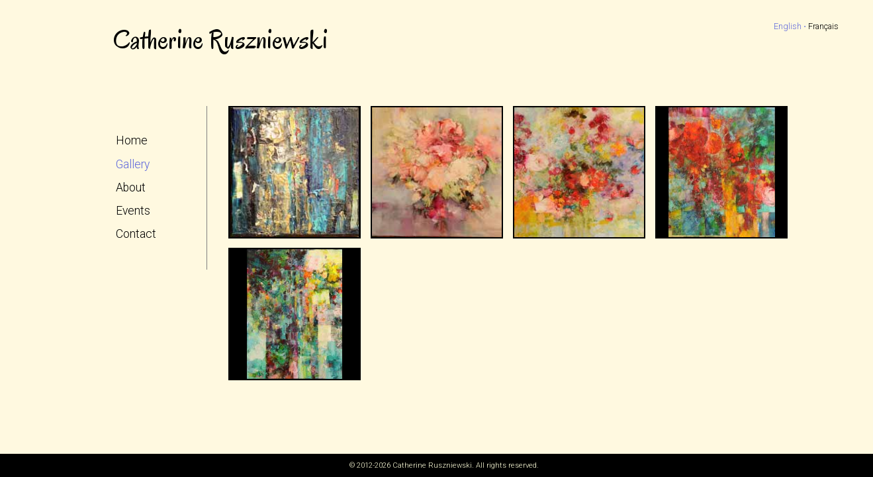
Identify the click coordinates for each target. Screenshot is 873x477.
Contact (136, 233)
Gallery (133, 164)
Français (823, 26)
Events (133, 210)
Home (132, 140)
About (131, 187)
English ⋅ (790, 26)
